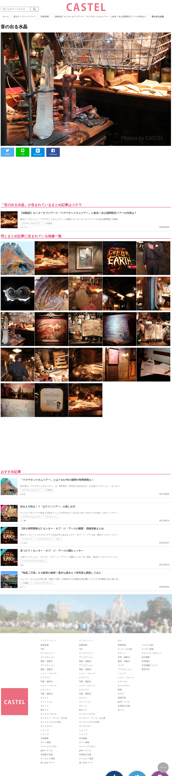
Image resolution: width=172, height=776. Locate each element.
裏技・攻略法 (47, 661)
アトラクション (51, 517)
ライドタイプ (27, 539)
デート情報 (46, 742)
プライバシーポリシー (152, 653)
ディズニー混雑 (48, 758)
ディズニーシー (48, 653)
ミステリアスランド (44, 539)
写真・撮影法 (47, 681)
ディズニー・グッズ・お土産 (54, 718)
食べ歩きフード (48, 762)
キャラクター (47, 726)
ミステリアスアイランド (42, 583)
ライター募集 (148, 649)
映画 (120, 689)
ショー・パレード (49, 673)
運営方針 (146, 669)
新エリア (45, 710)
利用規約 (146, 661)
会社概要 (146, 657)
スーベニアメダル (49, 746)
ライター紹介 (148, 645)
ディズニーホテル (49, 714)
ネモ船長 (48, 223)
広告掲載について (150, 665)
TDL (42, 649)
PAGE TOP (163, 767)
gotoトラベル (47, 750)
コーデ (121, 665)
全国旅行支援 (47, 754)
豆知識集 (45, 738)
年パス (121, 710)
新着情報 (45, 645)
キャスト (45, 698)
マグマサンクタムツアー (31, 223)
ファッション (47, 702)
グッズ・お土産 (125, 649)
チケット (45, 706)
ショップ (45, 730)
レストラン (46, 677)
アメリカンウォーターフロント (34, 561)
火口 (58, 539)
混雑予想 (122, 698)
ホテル (121, 694)
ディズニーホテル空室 (51, 722)
